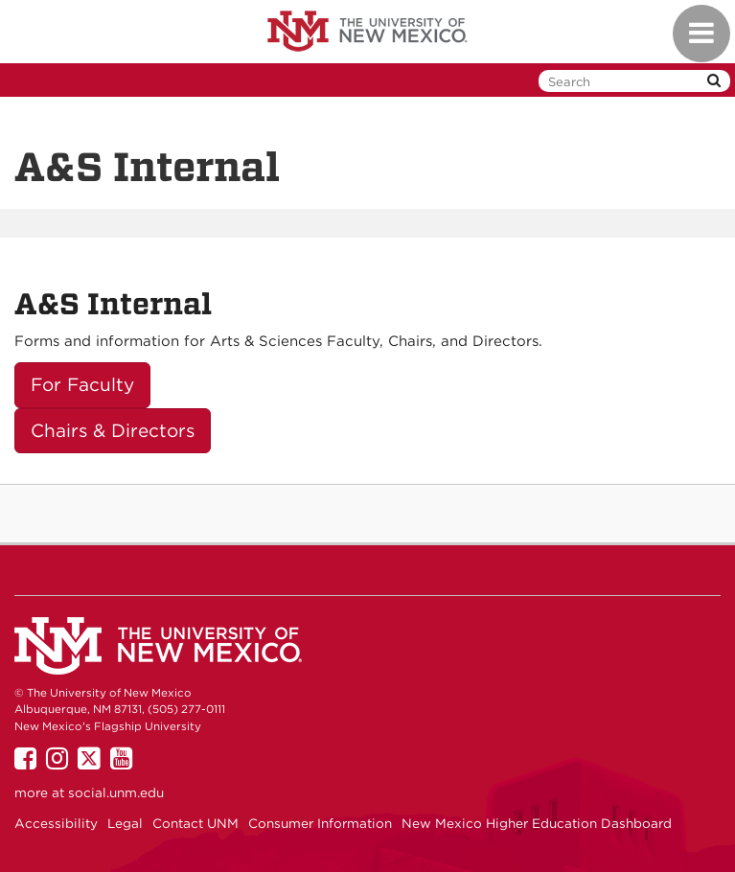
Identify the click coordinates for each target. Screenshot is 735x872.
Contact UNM (195, 823)
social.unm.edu (116, 792)
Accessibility (56, 823)
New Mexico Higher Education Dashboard (537, 823)
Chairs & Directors (113, 431)
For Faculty (82, 385)
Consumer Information (320, 823)
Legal (125, 823)
